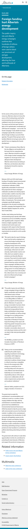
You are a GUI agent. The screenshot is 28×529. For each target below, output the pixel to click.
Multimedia (5, 84)
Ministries (4, 494)
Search (23, 2)
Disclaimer (5, 513)
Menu (26, 2)
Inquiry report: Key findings (13, 456)
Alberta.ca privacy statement (10, 518)
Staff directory (6, 486)
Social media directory (8, 503)
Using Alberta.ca (6, 509)
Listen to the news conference (13, 469)
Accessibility (5, 522)
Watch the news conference (13, 465)
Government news (7, 7)
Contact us (5, 499)
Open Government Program (9, 490)
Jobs (3, 482)
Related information (7, 81)
